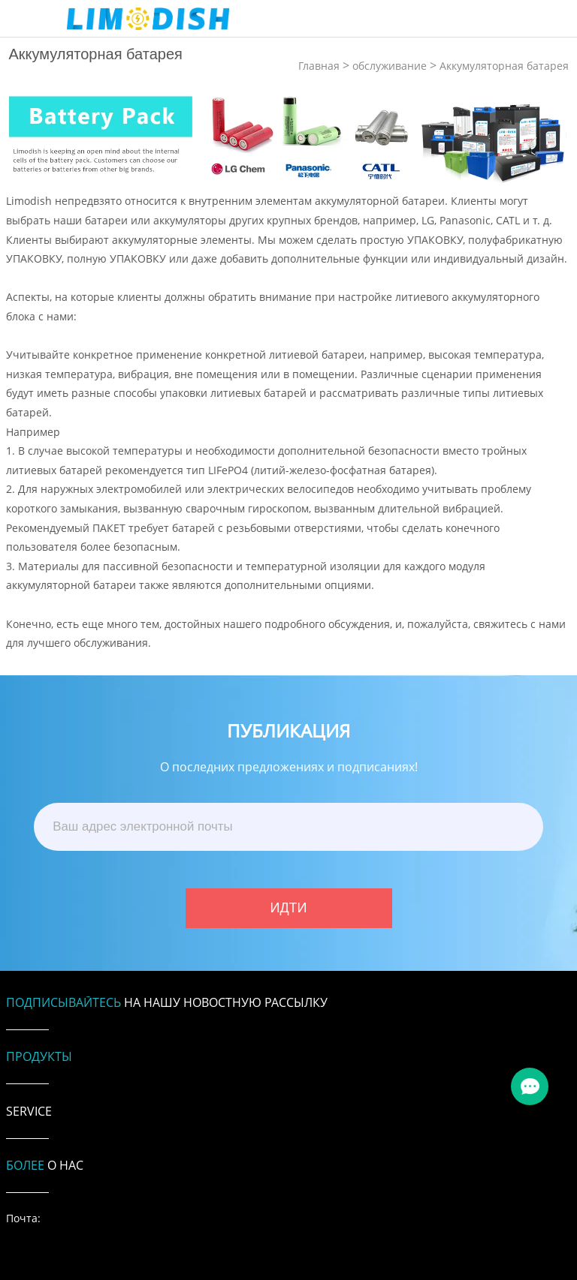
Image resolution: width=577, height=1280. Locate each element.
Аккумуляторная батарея (504, 66)
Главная (319, 66)
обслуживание (389, 66)
